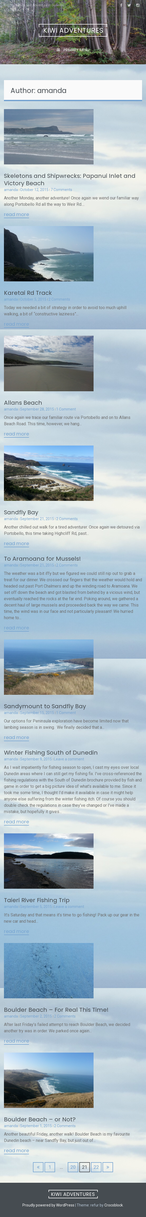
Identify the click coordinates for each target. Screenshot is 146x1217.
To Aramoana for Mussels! (42, 559)
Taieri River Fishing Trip (37, 900)
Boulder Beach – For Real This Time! (56, 1010)
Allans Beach (23, 403)
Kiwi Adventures (73, 30)
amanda (11, 190)
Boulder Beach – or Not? (40, 1119)
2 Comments (59, 299)
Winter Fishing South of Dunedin (51, 753)
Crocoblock (113, 1205)
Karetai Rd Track (28, 293)
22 (96, 1167)
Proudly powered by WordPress (48, 1205)
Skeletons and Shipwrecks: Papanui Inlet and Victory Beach (69, 179)
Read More (16, 215)
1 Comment (66, 409)
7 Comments (61, 190)
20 (73, 1167)
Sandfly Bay (21, 512)
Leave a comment (69, 759)
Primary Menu (75, 49)
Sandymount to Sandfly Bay (45, 706)
